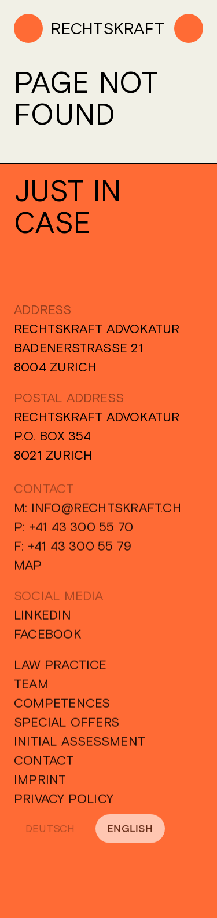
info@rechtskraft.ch (106, 511)
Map (28, 568)
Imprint (40, 782)
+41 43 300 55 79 (80, 549)
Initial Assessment (79, 744)
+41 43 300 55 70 (81, 530)
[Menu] (188, 28)
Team (31, 687)
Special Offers (66, 725)
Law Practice (60, 668)
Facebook (48, 637)
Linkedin (42, 618)
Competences (62, 706)
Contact (44, 763)
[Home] (89, 28)
